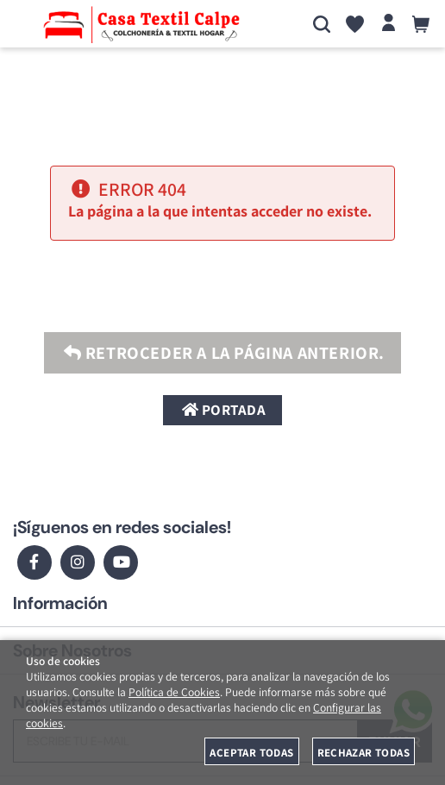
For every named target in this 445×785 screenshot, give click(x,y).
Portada (222, 410)
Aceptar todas (251, 752)
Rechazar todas (363, 752)
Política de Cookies (174, 692)
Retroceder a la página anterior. (222, 353)
